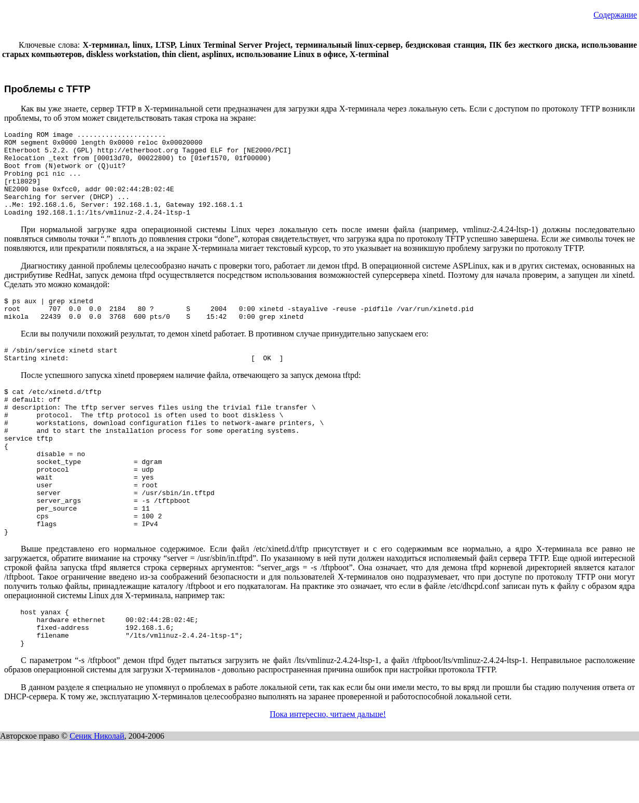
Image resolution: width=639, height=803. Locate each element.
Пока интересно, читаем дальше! (328, 776)
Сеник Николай (97, 798)
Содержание (615, 14)
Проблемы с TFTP (47, 88)
